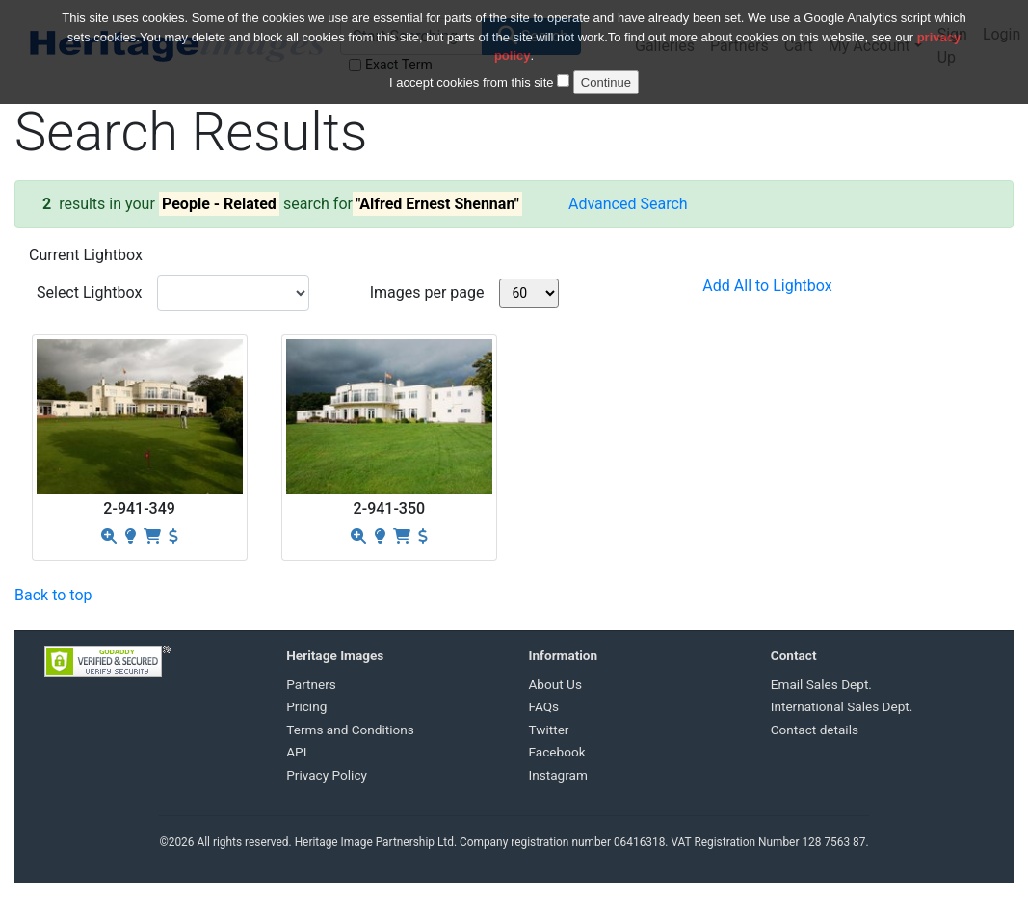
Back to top (53, 595)
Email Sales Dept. (821, 684)
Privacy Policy (326, 775)
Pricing (306, 706)
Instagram (558, 775)
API (296, 751)
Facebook (557, 751)
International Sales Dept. (842, 706)
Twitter (549, 729)
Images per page (427, 292)
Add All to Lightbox (766, 286)
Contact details (814, 729)
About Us (555, 684)
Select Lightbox (89, 292)
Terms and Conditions (350, 729)
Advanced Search (628, 204)
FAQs (544, 706)
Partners (311, 684)
